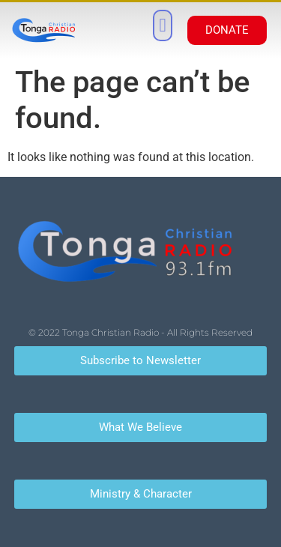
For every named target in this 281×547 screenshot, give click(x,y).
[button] (162, 25)
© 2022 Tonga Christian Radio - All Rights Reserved (140, 332)
